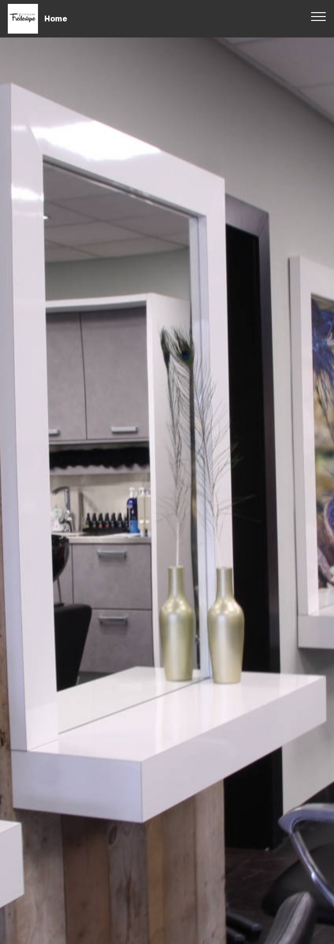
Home (55, 18)
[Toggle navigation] (318, 16)
